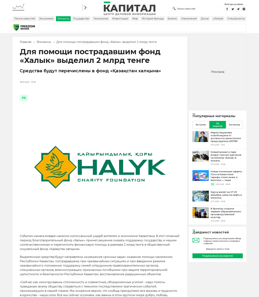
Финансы (63, 18)
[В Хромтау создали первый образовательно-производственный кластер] (200, 217)
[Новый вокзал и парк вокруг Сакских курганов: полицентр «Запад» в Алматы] (200, 160)
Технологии (100, 18)
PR (212, 184)
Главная (25, 42)
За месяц (234, 124)
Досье (205, 18)
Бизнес (172, 18)
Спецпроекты (236, 18)
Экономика (46, 18)
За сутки (201, 124)
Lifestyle (218, 18)
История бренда (153, 18)
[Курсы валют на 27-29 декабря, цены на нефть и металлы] (200, 200)
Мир (135, 18)
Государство (81, 18)
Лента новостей (24, 18)
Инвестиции (120, 18)
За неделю (217, 124)
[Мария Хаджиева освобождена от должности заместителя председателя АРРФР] (200, 141)
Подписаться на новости (217, 255)
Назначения (189, 18)
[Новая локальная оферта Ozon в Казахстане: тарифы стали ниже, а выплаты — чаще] (200, 180)
